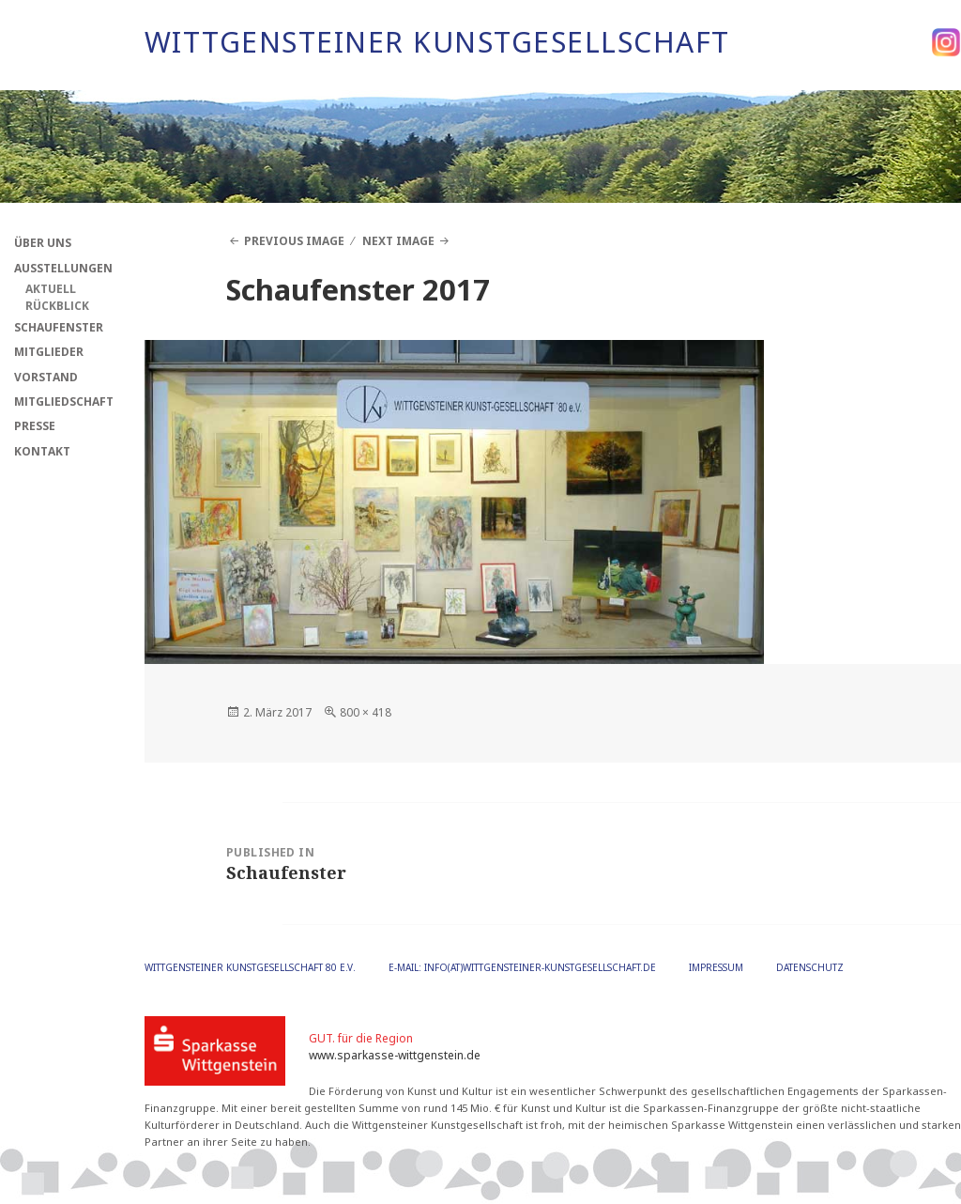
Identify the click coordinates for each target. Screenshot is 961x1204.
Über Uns (42, 243)
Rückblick (57, 306)
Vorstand (46, 377)
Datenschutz (810, 967)
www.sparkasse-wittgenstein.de (394, 1055)
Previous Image (294, 241)
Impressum (716, 967)
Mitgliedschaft (64, 401)
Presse (34, 426)
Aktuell (50, 289)
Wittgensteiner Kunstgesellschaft (437, 42)
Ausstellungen (63, 268)
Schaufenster (58, 327)
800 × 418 (365, 712)
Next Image (398, 241)
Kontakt (42, 451)
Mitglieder (49, 352)
